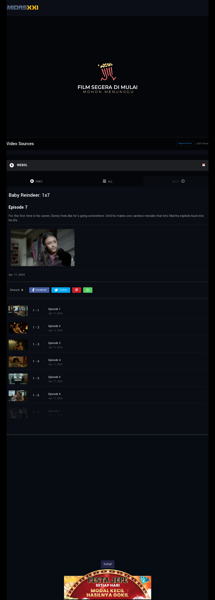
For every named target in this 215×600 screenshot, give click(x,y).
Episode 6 (55, 394)
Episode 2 (54, 326)
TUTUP (108, 564)
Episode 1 (54, 309)
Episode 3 (54, 343)
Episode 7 (54, 411)
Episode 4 (55, 360)
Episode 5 (54, 377)
